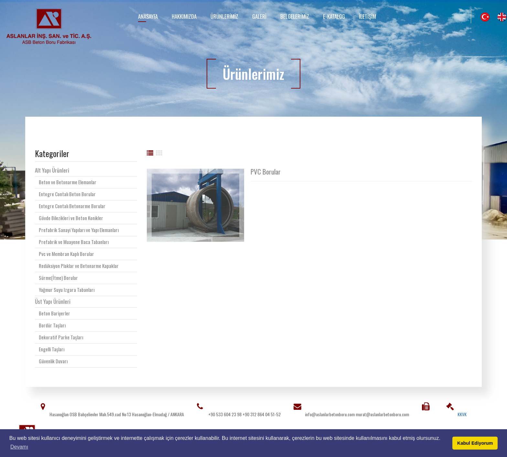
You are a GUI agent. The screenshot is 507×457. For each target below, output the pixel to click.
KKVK (462, 414)
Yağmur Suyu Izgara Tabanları (66, 289)
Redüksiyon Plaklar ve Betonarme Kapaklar (79, 265)
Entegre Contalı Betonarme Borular (72, 205)
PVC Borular (266, 172)
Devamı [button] (19, 447)
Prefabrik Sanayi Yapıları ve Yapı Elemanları (79, 229)
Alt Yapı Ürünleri (52, 170)
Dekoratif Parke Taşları (61, 337)
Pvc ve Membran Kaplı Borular (66, 253)
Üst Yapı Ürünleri (52, 301)
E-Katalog (334, 16)
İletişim (367, 16)
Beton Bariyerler (54, 313)
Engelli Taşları (51, 349)
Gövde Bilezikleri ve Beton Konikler (71, 217)
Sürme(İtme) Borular (58, 277)
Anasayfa (148, 16)
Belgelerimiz (294, 16)
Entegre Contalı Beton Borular (67, 193)
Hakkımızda (184, 16)
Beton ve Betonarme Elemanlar (67, 182)
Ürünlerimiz (224, 16)
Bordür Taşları (52, 325)
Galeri (259, 16)
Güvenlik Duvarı (53, 361)
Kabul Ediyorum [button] (475, 443)
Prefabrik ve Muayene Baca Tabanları (74, 241)
